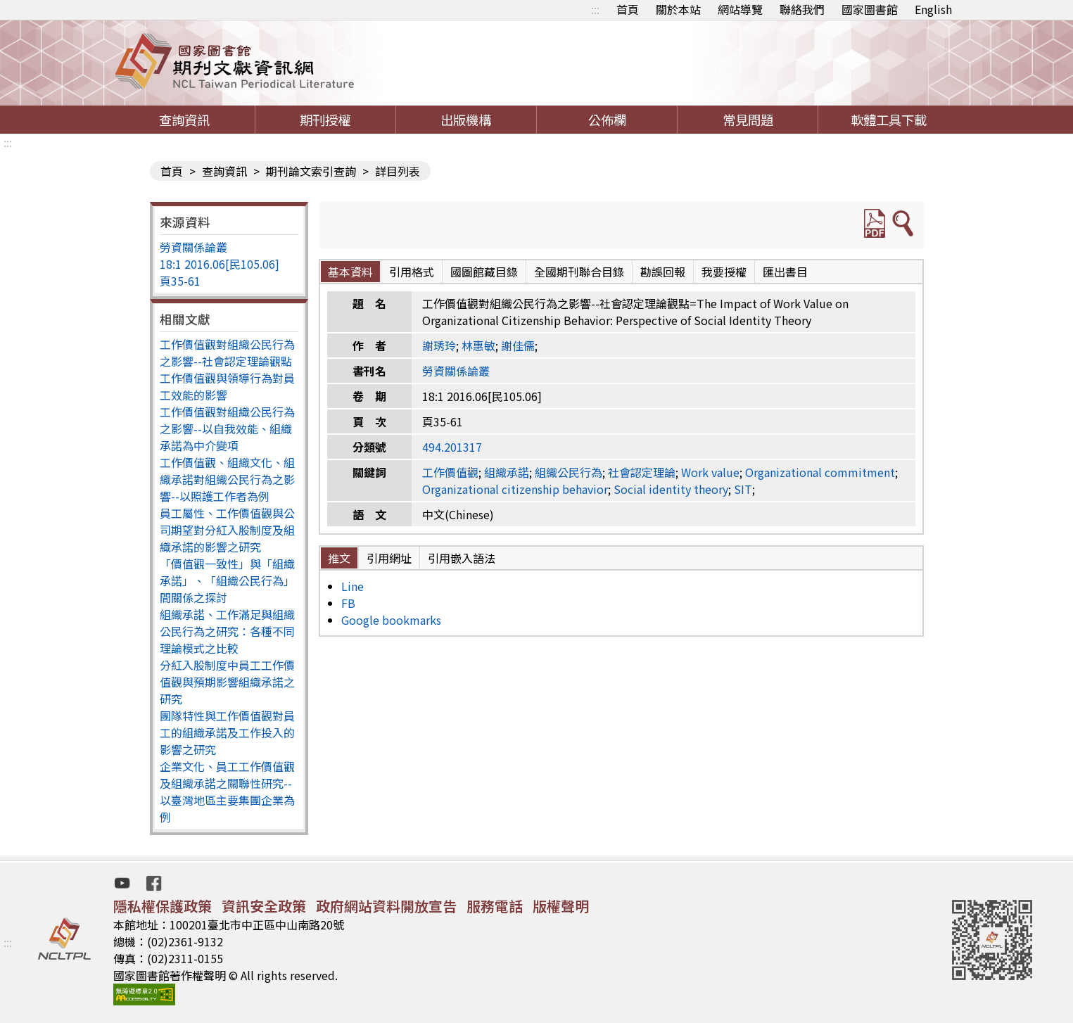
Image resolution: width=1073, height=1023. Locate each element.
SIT (743, 489)
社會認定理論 (641, 472)
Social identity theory (671, 489)
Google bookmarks (391, 619)
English (933, 9)
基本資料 (350, 271)
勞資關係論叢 (193, 247)
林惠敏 (478, 345)
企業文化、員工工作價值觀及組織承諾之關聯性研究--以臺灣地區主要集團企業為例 (227, 791)
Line (352, 586)
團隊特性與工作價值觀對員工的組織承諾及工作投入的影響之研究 (227, 732)
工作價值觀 (450, 472)
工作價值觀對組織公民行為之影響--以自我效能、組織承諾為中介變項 (227, 428)
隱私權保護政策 (162, 906)
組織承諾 (506, 472)
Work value (710, 472)
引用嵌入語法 (461, 557)
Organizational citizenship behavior (515, 489)
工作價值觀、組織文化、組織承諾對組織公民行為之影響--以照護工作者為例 (227, 479)
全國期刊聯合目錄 (579, 271)
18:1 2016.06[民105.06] (219, 263)
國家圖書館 (870, 9)
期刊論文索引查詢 (311, 171)
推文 (339, 557)
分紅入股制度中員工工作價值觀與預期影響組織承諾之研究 (227, 681)
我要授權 (724, 271)
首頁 (627, 9)
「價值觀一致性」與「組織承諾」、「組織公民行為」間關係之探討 (227, 580)
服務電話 (494, 906)
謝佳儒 (518, 345)
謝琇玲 (439, 345)
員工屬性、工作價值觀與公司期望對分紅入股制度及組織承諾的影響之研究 (227, 529)
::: (595, 9)
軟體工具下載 (889, 119)
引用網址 (389, 557)
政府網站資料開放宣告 (386, 906)
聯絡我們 (802, 9)
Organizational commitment (820, 472)
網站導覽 (740, 9)
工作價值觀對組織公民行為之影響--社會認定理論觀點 (227, 352)
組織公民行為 (568, 472)
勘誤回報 (662, 271)
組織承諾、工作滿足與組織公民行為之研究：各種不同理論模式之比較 (227, 631)
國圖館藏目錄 (484, 271)
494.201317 (452, 446)
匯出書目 (785, 271)
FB (348, 603)
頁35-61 (180, 280)
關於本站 (678, 9)
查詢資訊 (184, 119)
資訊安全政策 (264, 906)
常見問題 (748, 119)
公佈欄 (607, 119)
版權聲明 (561, 906)
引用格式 (411, 271)
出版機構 (465, 119)
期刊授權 (325, 119)
